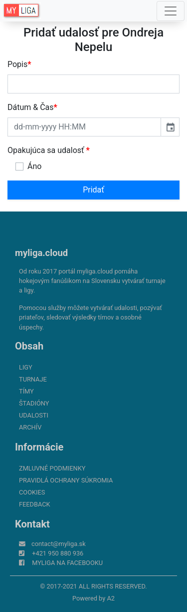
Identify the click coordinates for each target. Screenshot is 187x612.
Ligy (25, 367)
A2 (111, 598)
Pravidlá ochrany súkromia (66, 480)
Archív (30, 427)
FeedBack (34, 504)
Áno (34, 166)
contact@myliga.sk (58, 544)
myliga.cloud (41, 253)
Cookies (32, 492)
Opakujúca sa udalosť (48, 150)
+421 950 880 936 (57, 553)
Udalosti (33, 415)
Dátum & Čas (32, 107)
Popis (19, 64)
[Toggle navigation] (171, 11)
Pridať (93, 189)
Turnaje (33, 379)
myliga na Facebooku (67, 562)
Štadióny (34, 403)
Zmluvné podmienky (52, 468)
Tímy (26, 391)
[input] (84, 127)
